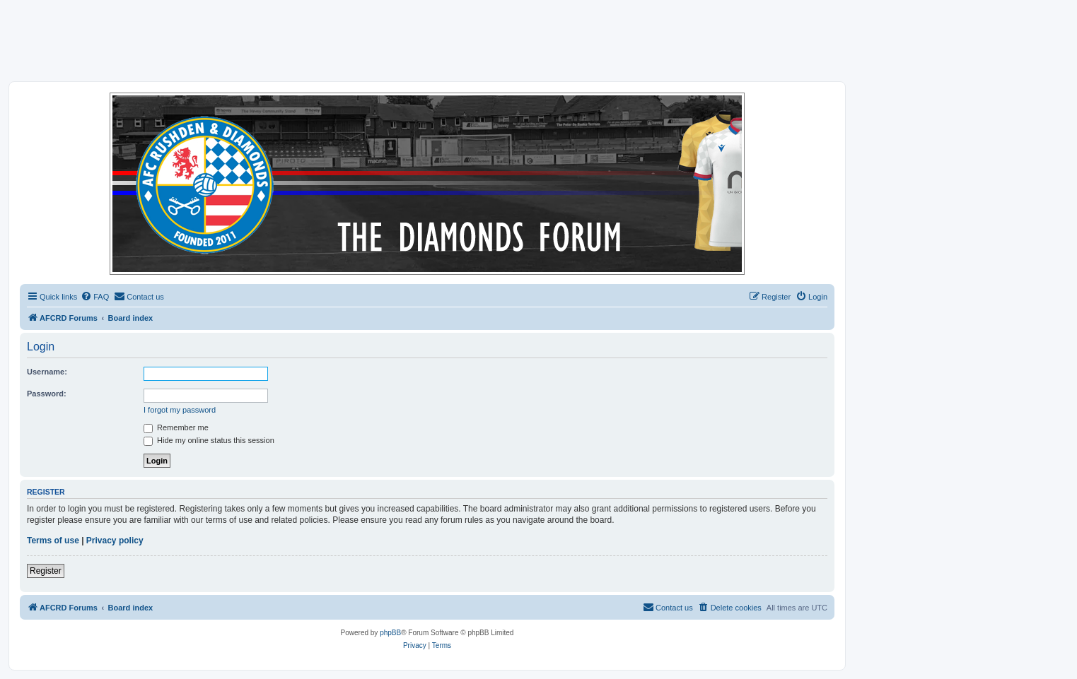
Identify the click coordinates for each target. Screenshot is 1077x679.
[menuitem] (95, 296)
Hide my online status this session (209, 440)
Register (46, 571)
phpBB (390, 633)
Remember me (176, 427)
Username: (47, 371)
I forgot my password (180, 410)
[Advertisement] (538, 40)
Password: (46, 393)
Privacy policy (115, 540)
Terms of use (53, 540)
